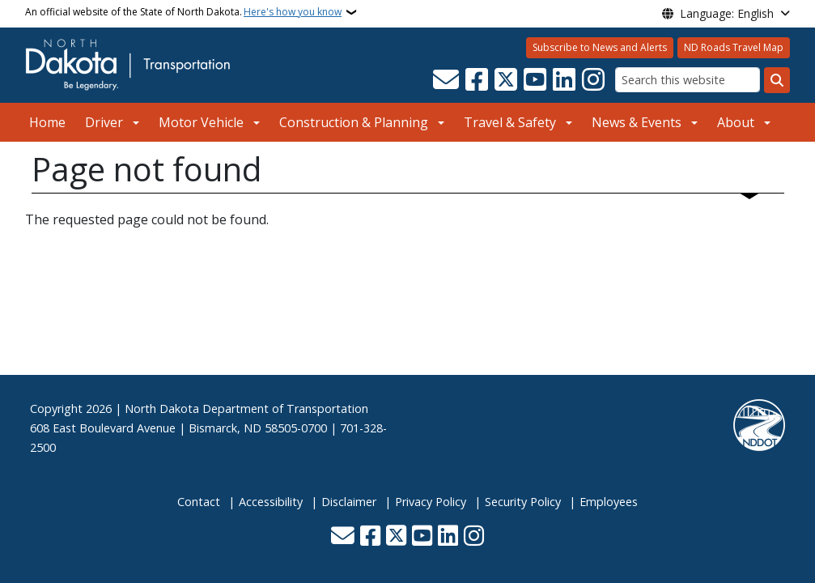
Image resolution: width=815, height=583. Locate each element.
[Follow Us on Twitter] (506, 80)
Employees (608, 501)
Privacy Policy (430, 501)
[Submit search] (777, 80)
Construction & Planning (353, 122)
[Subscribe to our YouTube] (535, 80)
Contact (198, 501)
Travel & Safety (510, 122)
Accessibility (271, 501)
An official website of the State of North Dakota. (183, 12)
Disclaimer (348, 501)
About (735, 122)
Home (47, 122)
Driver (104, 122)
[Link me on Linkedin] (564, 80)
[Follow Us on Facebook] (476, 80)
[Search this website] (687, 79)
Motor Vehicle (201, 122)
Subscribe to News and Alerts (600, 47)
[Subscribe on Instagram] (593, 80)
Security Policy (523, 501)
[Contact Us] (446, 80)
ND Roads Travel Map (733, 47)
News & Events (636, 122)
